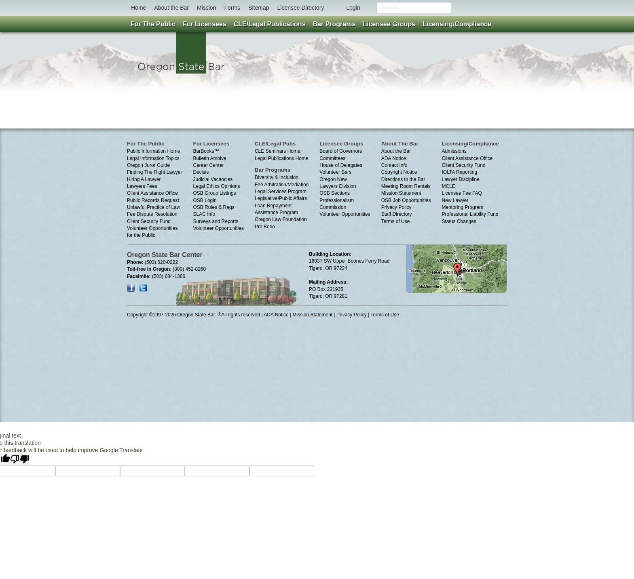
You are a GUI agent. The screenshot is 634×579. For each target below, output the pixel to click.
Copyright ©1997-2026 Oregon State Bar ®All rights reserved (193, 315)
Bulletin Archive (209, 158)
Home (138, 7)
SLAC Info (204, 214)
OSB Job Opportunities (406, 200)
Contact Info (394, 165)
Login (353, 7)
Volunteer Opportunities (218, 228)
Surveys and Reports (216, 221)
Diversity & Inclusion (276, 177)
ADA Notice (393, 158)
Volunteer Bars (335, 172)
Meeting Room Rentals (406, 186)
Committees (332, 158)
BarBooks (206, 151)
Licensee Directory (300, 7)
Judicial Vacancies (213, 179)
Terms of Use (395, 221)
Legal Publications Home (282, 158)
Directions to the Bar (403, 179)
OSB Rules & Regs (214, 207)
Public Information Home (153, 151)
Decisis (201, 172)
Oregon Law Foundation (281, 219)
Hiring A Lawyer (144, 179)
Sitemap (258, 7)
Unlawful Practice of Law (153, 207)
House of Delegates (340, 165)
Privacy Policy (396, 207)
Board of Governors (340, 151)
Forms (232, 7)
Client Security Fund (149, 221)
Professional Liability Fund (470, 214)
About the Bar (171, 7)
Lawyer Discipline (461, 179)
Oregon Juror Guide (148, 165)
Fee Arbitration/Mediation (282, 184)
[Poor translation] (20, 459)
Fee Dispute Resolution (152, 214)
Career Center (208, 165)
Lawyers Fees (142, 186)
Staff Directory (396, 214)
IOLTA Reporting (460, 172)
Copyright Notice (399, 172)
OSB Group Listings (214, 193)
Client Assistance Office (152, 193)
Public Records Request (153, 200)
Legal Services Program (280, 191)
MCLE (448, 186)
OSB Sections (334, 193)
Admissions (454, 151)
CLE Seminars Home (277, 151)
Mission (206, 7)
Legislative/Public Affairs (281, 198)
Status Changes (459, 221)
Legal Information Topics (153, 158)
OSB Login (205, 200)
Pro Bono (265, 226)
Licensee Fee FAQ (462, 193)
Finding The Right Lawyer (154, 172)
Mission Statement (401, 193)
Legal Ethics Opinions (216, 186)
